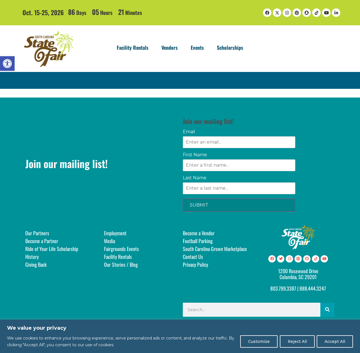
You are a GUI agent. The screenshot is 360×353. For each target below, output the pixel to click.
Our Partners (37, 233)
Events (197, 47)
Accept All (334, 341)
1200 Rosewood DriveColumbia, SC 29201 (298, 274)
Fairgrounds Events (121, 248)
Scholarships (230, 47)
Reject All (296, 341)
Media (109, 241)
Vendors (169, 47)
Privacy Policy (195, 264)
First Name (195, 155)
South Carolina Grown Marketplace (215, 248)
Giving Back (36, 264)
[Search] (327, 310)
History (32, 256)
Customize (257, 341)
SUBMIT (199, 205)
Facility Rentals (132, 47)
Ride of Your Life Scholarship (51, 248)
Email (189, 132)
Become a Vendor (199, 233)
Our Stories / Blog (121, 264)
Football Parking (198, 241)
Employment (115, 233)
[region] (180, 336)
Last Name (194, 178)
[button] (7, 63)
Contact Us (193, 256)
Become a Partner (41, 241)
